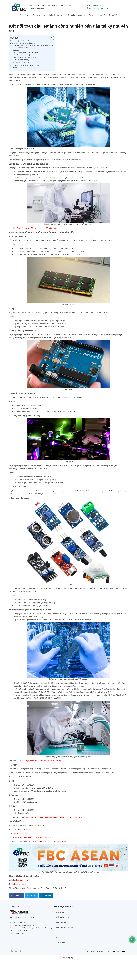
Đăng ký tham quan (76, 15)
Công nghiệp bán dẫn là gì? (20, 41)
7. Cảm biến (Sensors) (22, 62)
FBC (18, 84)
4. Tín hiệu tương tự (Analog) (25, 55)
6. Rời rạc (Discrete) (22, 60)
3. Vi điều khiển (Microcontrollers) (26, 52)
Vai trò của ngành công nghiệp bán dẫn (24, 43)
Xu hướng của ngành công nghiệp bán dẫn (25, 65)
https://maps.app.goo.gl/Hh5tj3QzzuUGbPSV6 (37, 837)
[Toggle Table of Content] (51, 38)
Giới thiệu (24, 15)
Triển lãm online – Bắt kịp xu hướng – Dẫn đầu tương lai (38, 228)
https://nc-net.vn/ (22, 880)
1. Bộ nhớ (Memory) (22, 47)
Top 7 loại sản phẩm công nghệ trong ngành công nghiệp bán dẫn (32, 45)
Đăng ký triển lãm (56, 15)
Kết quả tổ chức (38, 15)
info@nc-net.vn (20, 884)
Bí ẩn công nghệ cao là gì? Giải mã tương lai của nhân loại (39, 761)
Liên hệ (102, 15)
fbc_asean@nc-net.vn (22, 833)
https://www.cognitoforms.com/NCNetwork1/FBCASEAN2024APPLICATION (53, 817)
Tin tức (91, 15)
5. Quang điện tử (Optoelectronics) (27, 57)
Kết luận (14, 67)
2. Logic (18, 50)
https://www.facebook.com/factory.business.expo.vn (47, 841)
